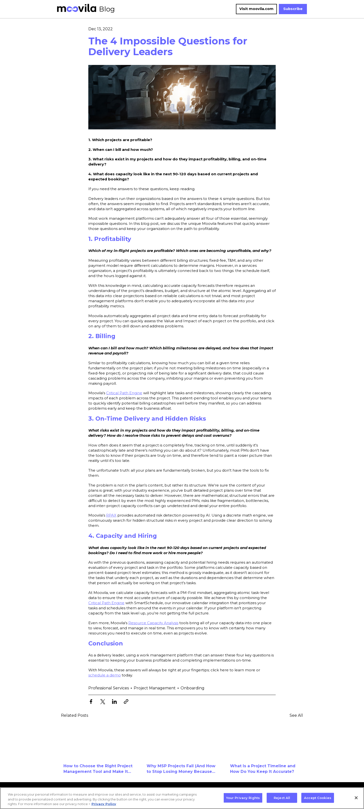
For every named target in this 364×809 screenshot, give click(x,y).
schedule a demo (104, 675)
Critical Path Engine (124, 393)
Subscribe (293, 9)
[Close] (356, 797)
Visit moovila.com (256, 9)
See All (296, 715)
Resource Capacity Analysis (153, 623)
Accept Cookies (317, 797)
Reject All (282, 797)
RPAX (111, 515)
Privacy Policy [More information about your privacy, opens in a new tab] (103, 804)
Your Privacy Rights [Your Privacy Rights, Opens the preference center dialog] (243, 797)
